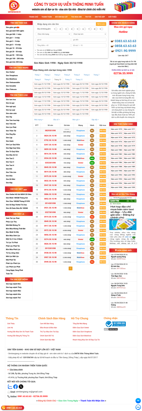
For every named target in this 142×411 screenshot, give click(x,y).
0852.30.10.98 (50, 199)
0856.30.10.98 (50, 235)
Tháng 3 (57, 75)
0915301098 (50, 248)
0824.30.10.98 (50, 136)
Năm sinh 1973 (129, 133)
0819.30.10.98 (50, 172)
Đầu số (56, 120)
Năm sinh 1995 (129, 179)
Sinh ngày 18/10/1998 (61, 101)
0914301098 (50, 203)
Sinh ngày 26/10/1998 (61, 110)
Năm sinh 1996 (116, 183)
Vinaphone (80, 131)
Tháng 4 (67, 75)
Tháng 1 (38, 75)
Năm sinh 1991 (129, 171)
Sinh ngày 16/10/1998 (99, 97)
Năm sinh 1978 (116, 146)
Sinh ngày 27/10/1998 (80, 110)
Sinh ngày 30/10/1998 (61, 114)
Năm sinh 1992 (116, 175)
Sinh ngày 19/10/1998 (80, 101)
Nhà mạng (38, 120)
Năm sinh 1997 (129, 183)
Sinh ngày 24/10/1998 (99, 105)
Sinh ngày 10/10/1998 (61, 93)
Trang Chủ (33, 17)
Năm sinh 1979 (129, 146)
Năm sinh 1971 (129, 129)
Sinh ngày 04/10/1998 (99, 84)
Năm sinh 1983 (129, 154)
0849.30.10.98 (50, 221)
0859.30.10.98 (50, 149)
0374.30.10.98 (50, 239)
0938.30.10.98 (50, 253)
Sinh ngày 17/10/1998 (42, 101)
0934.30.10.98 (50, 158)
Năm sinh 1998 (116, 187)
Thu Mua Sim (76, 17)
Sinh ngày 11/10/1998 (80, 93)
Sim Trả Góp (100, 17)
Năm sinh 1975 (129, 137)
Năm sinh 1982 (116, 154)
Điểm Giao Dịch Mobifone (82, 336)
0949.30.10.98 (50, 262)
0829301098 (50, 130)
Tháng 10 (57, 79)
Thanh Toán (46, 17)
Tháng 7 (96, 75)
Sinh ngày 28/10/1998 (99, 110)
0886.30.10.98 (50, 194)
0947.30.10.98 (50, 185)
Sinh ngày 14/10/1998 (61, 97)
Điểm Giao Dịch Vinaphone (82, 332)
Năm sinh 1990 (116, 171)
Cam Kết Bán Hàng (47, 324)
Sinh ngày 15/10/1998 (80, 97)
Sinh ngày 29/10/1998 (42, 114)
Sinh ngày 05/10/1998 (42, 88)
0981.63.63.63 (14, 408)
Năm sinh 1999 (129, 187)
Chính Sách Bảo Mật (47, 340)
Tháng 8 (38, 79)
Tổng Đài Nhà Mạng (80, 324)
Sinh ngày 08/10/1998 (99, 88)
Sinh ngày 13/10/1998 (42, 97)
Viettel (80, 145)
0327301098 (50, 212)
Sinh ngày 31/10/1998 (80, 114)
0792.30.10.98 (50, 140)
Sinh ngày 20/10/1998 (99, 101)
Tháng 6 (87, 75)
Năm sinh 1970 (116, 129)
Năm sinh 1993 (129, 175)
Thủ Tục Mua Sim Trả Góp (49, 332)
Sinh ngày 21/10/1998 (42, 105)
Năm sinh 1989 (129, 167)
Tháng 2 (47, 75)
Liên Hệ (10, 328)
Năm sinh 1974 (116, 137)
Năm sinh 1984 (116, 158)
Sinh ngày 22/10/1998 (61, 105)
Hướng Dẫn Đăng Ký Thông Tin (18, 336)
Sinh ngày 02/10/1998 (61, 84)
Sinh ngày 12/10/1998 (99, 93)
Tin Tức (88, 17)
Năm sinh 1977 (129, 142)
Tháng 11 (68, 79)
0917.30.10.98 (50, 226)
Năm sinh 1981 (129, 150)
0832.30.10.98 (50, 181)
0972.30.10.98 (50, 230)
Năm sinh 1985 (129, 158)
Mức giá (76, 120)
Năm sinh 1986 (116, 162)
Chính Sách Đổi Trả (47, 336)
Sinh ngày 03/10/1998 (80, 84)
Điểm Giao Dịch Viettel (81, 328)
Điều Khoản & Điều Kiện (48, 328)
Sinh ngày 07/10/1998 (80, 88)
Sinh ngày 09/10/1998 (42, 93)
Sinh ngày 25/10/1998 (42, 110)
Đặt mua (103, 130)
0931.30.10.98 (50, 208)
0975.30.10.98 (50, 176)
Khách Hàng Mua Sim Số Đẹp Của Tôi (86, 340)
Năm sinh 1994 (116, 179)
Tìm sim (101, 24)
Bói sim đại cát (61, 17)
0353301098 (50, 163)
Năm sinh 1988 (116, 167)
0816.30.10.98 (50, 154)
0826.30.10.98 (50, 244)
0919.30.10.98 (50, 217)
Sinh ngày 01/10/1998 (42, 84)
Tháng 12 (79, 79)
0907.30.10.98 (50, 257)
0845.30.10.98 (50, 167)
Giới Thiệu (112, 17)
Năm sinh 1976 (116, 142)
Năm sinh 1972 (116, 133)
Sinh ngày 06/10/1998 (61, 88)
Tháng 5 (77, 75)
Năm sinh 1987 (129, 162)
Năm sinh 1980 (116, 150)
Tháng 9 (47, 79)
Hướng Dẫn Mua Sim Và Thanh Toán (20, 332)
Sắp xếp (95, 120)
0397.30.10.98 (50, 145)
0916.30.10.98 (50, 190)
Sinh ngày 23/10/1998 (80, 105)
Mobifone (80, 140)
